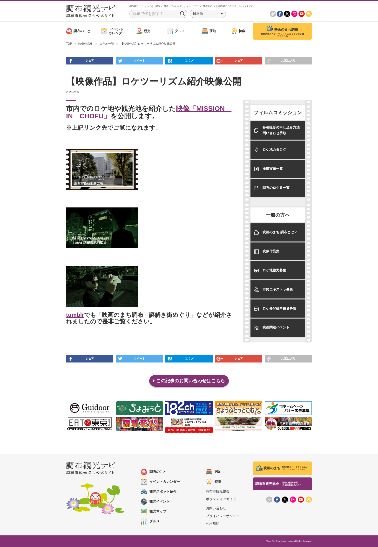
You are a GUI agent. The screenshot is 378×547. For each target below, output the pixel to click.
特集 (213, 482)
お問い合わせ (216, 508)
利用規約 (212, 524)
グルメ (150, 522)
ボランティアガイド (221, 499)
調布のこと (153, 472)
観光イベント (155, 502)
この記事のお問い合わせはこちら (189, 381)
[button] (208, 14)
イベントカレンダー (160, 482)
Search (182, 13)
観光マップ (153, 512)
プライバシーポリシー (223, 516)
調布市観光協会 (218, 491)
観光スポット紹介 (158, 492)
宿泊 (213, 472)
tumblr (75, 315)
